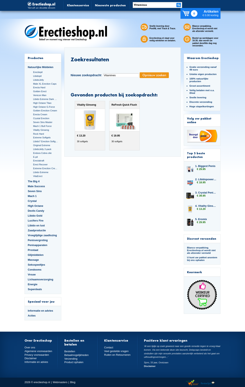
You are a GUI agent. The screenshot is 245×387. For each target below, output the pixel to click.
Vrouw (32, 274)
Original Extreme (41, 145)
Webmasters (60, 382)
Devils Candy (36, 210)
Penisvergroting (38, 240)
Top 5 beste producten (196, 155)
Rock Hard (38, 134)
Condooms (34, 269)
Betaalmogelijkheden (76, 355)
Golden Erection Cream (45, 110)
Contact (108, 347)
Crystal (32, 200)
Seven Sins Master (42, 122)
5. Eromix (201, 219)
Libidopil (37, 76)
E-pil (35, 157)
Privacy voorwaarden (36, 354)
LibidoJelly (38, 80)
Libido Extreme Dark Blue (45, 99)
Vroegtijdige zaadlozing (42, 235)
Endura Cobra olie (42, 153)
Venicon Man (39, 95)
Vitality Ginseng (41, 130)
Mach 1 (32, 196)
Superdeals (35, 289)
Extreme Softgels (41, 137)
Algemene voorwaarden (38, 351)
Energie (32, 284)
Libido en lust (36, 225)
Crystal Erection (41, 118)
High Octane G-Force (44, 107)
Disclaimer (30, 358)
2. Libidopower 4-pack (205, 179)
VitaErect (37, 176)
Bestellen (69, 351)
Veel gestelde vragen (116, 351)
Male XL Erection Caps (44, 84)
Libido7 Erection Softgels (45, 141)
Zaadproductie (37, 230)
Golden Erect (39, 91)
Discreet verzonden (201, 238)
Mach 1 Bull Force (42, 126)
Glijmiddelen (35, 254)
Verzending (70, 358)
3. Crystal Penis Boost (205, 192)
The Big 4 (34, 181)
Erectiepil (37, 72)
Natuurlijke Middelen (40, 67)
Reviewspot (207, 382)
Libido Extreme (40, 172)
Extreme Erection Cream (45, 168)
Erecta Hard (39, 87)
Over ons (29, 347)
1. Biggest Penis (205, 166)
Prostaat (33, 250)
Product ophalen (73, 362)
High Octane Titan (42, 103)
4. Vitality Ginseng (205, 205)
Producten (35, 58)
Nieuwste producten (110, 5)
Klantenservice (78, 5)
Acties (32, 315)
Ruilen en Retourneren (117, 354)
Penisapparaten (37, 245)
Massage (33, 259)
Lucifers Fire (35, 220)
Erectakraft (38, 160)
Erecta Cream (40, 114)
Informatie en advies (40, 310)
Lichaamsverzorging (40, 279)
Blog (72, 382)
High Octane (35, 205)
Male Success (36, 186)
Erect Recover (40, 164)
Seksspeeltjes (36, 264)
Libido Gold (35, 215)
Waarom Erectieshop (203, 58)
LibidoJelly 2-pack (42, 149)
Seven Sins (35, 191)
